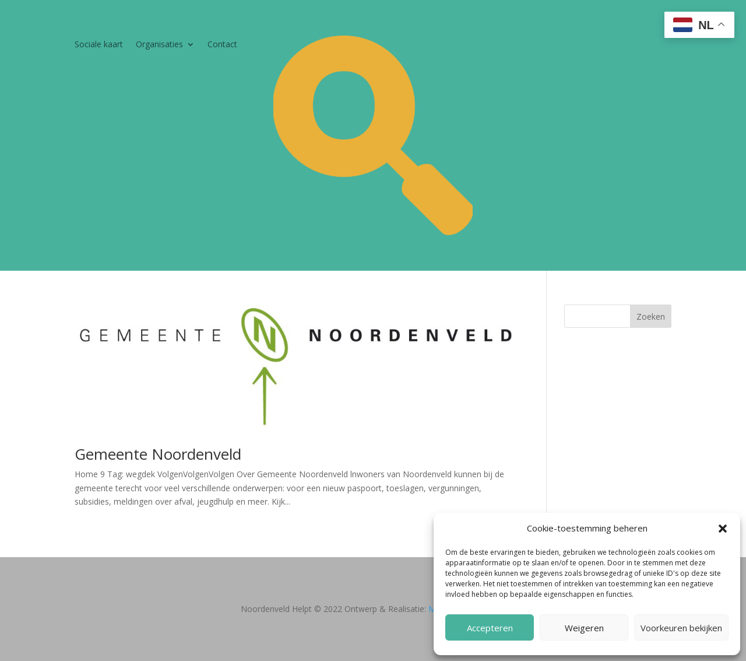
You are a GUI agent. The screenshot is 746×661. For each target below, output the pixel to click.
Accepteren (490, 628)
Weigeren (584, 628)
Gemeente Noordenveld (158, 453)
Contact (222, 45)
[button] (723, 528)
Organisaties (159, 45)
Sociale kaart (99, 45)
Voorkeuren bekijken (681, 628)
